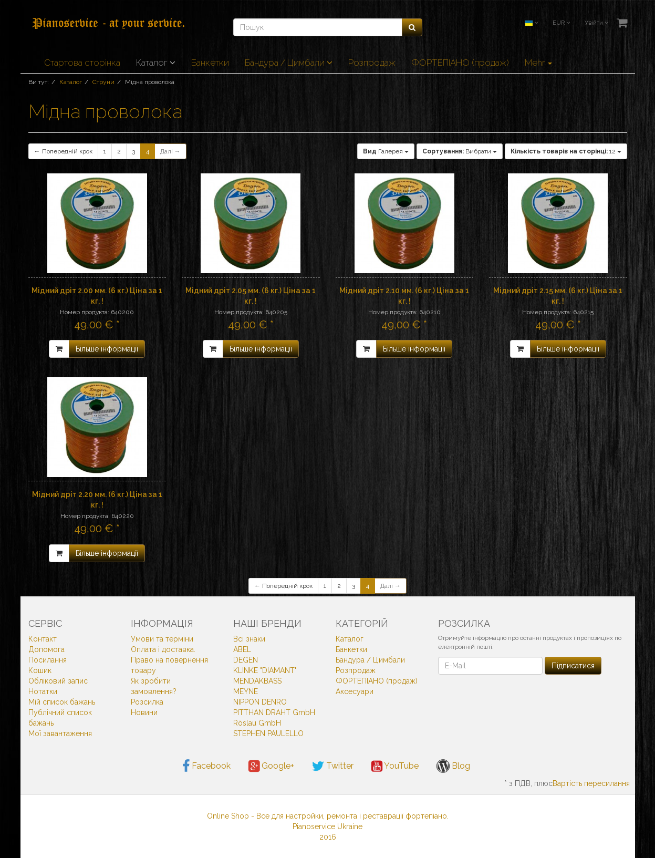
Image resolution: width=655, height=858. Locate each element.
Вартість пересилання (591, 783)
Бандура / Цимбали (288, 62)
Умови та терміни (162, 639)
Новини (144, 712)
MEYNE (245, 691)
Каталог (155, 62)
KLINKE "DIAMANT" (265, 670)
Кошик (39, 670)
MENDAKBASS (257, 681)
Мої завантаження (60, 733)
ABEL (242, 649)
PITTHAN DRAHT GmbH (274, 712)
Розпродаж (372, 62)
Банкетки (210, 62)
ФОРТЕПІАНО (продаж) (460, 62)
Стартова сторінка (82, 62)
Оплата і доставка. (163, 649)
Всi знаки (249, 639)
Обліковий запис (58, 681)
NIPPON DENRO (260, 702)
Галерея (386, 151)
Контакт (42, 639)
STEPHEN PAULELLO (268, 733)
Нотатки (42, 691)
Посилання (47, 660)
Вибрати (459, 151)
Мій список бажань (61, 702)
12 (566, 151)
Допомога (46, 649)
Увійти (596, 22)
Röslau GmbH (257, 723)
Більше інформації (107, 349)
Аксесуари (354, 691)
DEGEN (245, 660)
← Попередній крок (63, 151)
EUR (561, 22)
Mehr (538, 62)
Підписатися (573, 665)
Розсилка (147, 702)
